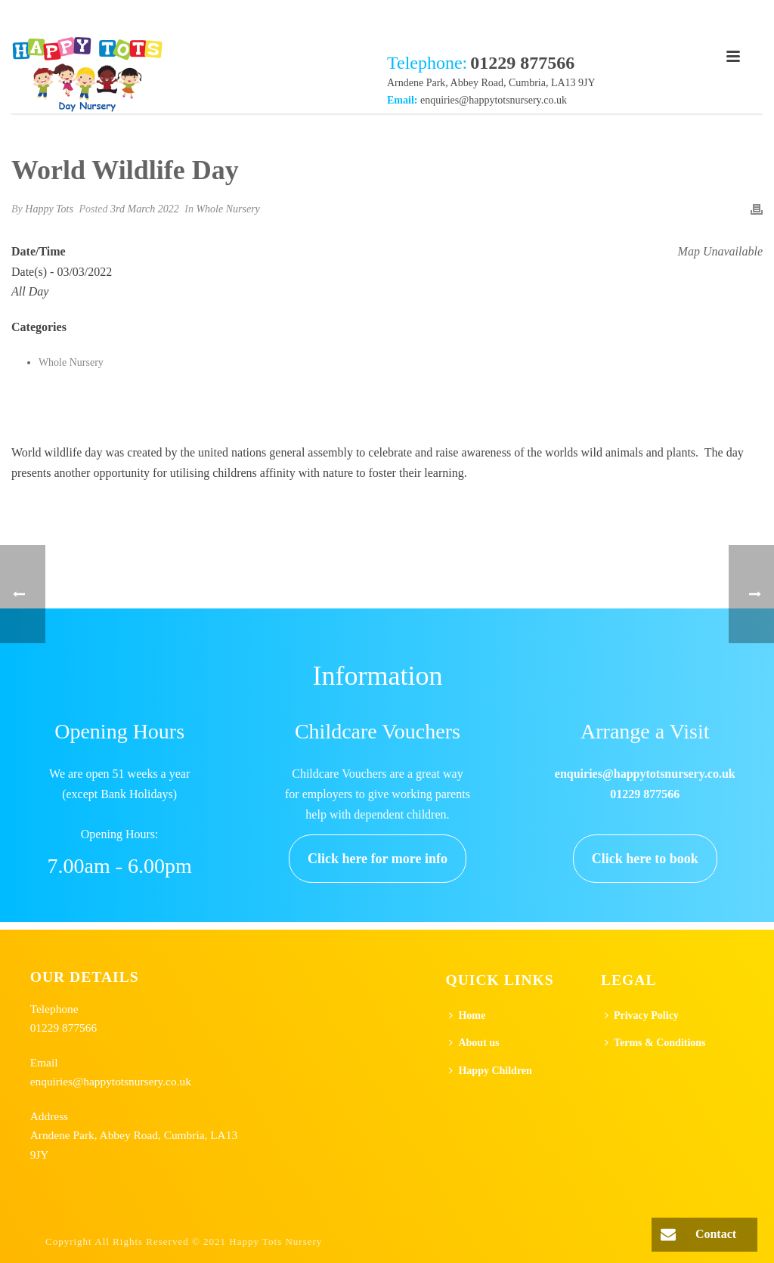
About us (474, 1042)
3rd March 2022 (144, 209)
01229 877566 (64, 1027)
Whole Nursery (227, 209)
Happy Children (490, 1070)
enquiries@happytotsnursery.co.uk (493, 100)
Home (467, 1015)
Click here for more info (377, 858)
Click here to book (645, 858)
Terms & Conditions (655, 1042)
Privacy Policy (642, 1015)
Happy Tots (49, 209)
